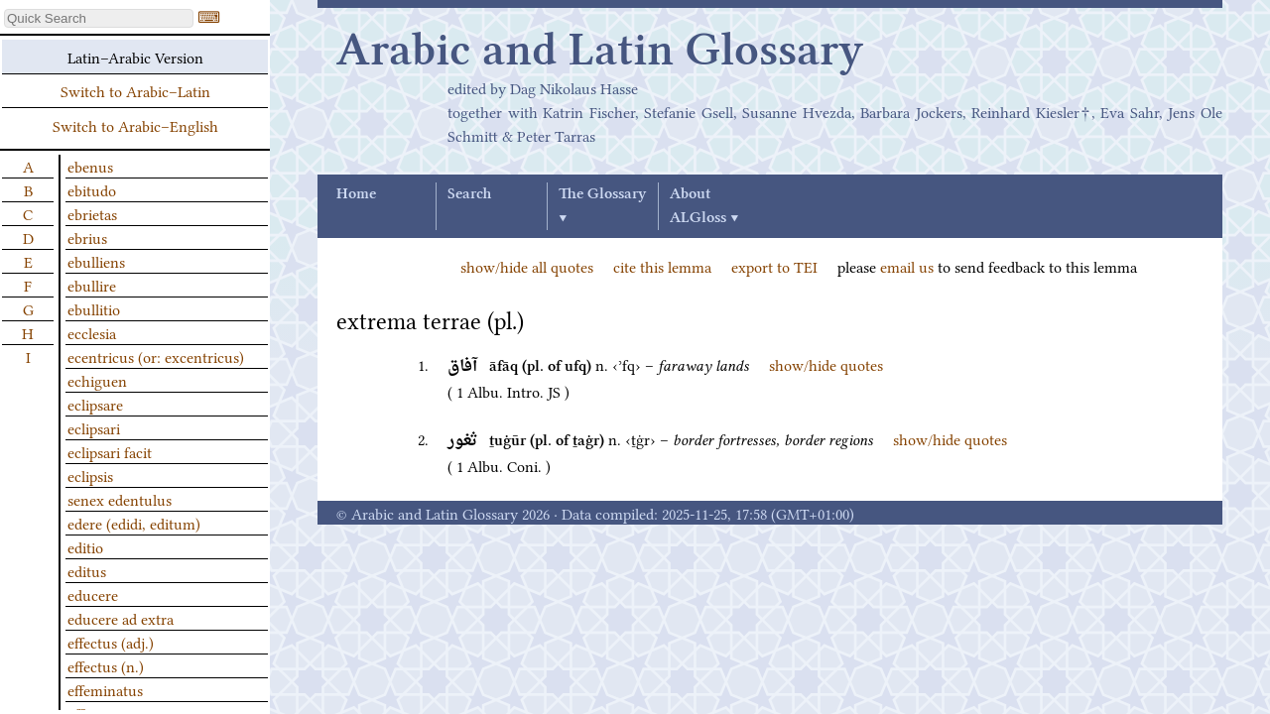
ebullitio (93, 308)
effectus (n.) (105, 665)
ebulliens (96, 261)
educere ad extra (120, 618)
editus (86, 570)
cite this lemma (662, 266)
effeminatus (105, 689)
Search (469, 194)
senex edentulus (119, 499)
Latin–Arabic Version (135, 56)
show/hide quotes (826, 364)
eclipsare (95, 404)
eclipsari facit (109, 451)
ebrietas (92, 213)
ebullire (91, 285)
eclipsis (90, 475)
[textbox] (98, 18)
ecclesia (91, 332)
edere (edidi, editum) (133, 523)
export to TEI (774, 266)
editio (85, 546)
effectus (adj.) (110, 642)
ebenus (90, 166)
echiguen (97, 380)
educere (92, 594)
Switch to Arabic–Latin (135, 90)
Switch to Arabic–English (135, 125)
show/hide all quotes (526, 266)
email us (907, 266)
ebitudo (91, 189)
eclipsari (93, 427)
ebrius (87, 237)
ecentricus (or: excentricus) (155, 356)
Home (356, 194)
